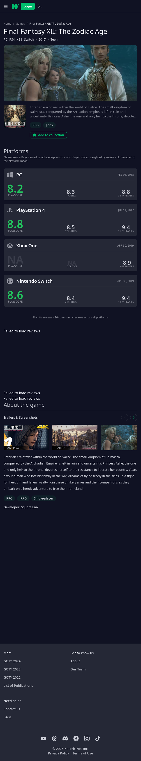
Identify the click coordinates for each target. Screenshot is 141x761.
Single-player (43, 498)
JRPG (49, 125)
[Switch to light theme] (39, 6)
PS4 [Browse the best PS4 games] (12, 39)
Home (7, 24)
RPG (35, 125)
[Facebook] (76, 738)
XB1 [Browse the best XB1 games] (19, 39)
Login (27, 6)
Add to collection (48, 135)
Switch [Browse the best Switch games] (29, 39)
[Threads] (54, 738)
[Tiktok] (97, 738)
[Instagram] (87, 738)
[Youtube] (43, 738)
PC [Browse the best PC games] (5, 39)
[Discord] (65, 738)
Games (20, 24)
